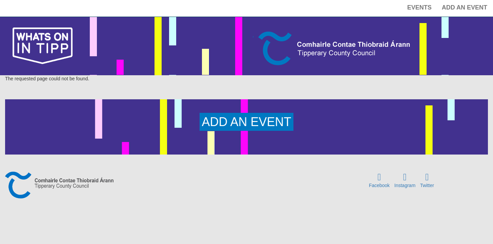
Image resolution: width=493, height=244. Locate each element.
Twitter (427, 185)
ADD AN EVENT (246, 122)
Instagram (404, 185)
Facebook (379, 185)
